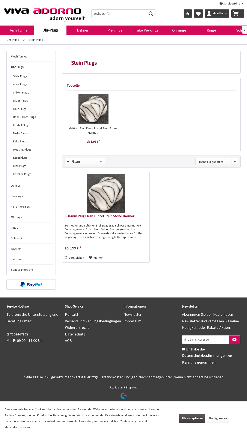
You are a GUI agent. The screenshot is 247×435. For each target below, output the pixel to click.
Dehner (15, 185)
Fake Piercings (20, 206)
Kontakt (71, 314)
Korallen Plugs (22, 174)
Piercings (17, 196)
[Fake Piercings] (147, 30)
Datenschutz (75, 334)
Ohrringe (16, 217)
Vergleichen (74, 258)
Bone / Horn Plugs (24, 117)
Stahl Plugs (20, 76)
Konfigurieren (218, 418)
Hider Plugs (20, 101)
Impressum (133, 321)
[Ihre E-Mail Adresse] (205, 339)
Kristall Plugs (21, 125)
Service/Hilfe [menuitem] (230, 3)
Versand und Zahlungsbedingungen (93, 321)
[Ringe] (211, 30)
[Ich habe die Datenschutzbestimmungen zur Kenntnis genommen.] (183, 349)
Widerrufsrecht (77, 327)
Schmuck (17, 238)
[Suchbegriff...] (123, 13)
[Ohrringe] (179, 30)
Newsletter (133, 314)
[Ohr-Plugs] (50, 30)
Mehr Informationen (17, 427)
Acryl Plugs (20, 84)
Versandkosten (111, 377)
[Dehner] (82, 30)
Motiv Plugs (20, 133)
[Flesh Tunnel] (18, 30)
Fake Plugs (20, 141)
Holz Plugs (20, 109)
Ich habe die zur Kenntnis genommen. (207, 356)
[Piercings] (115, 30)
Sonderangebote (22, 270)
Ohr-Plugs (17, 67)
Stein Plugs (20, 158)
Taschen (16, 249)
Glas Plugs (19, 166)
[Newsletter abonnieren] (234, 339)
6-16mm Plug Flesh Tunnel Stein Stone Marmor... (93, 130)
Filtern (73, 161)
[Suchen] (150, 13)
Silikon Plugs (21, 92)
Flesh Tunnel (19, 56)
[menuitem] (123, 13)
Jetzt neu (17, 259)
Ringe (14, 228)
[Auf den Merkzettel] (96, 257)
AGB (68, 340)
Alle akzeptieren (192, 418)
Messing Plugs (22, 149)
